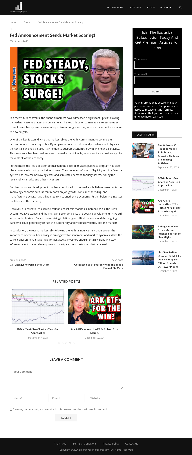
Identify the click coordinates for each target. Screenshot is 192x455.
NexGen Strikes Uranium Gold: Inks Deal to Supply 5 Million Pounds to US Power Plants (169, 259)
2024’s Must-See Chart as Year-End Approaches (169, 182)
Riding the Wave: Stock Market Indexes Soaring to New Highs (169, 232)
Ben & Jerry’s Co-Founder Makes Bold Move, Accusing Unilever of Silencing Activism (168, 154)
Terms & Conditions (85, 443)
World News (115, 7)
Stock (151, 7)
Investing (135, 7)
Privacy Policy (111, 443)
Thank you (60, 443)
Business (165, 7)
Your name (157, 63)
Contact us (131, 443)
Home (13, 22)
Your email (157, 78)
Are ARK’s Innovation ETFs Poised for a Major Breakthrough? (169, 206)
